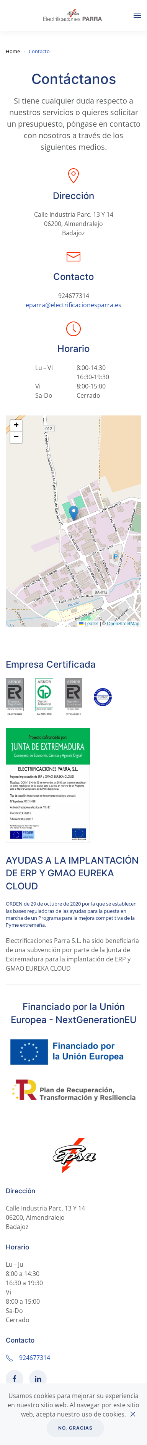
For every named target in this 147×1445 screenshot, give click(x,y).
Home (13, 51)
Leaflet (88, 623)
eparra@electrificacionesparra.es (73, 305)
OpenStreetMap (123, 623)
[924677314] (9, 1357)
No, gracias (75, 1428)
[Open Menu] (137, 15)
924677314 (73, 295)
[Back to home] (73, 15)
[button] (73, 513)
